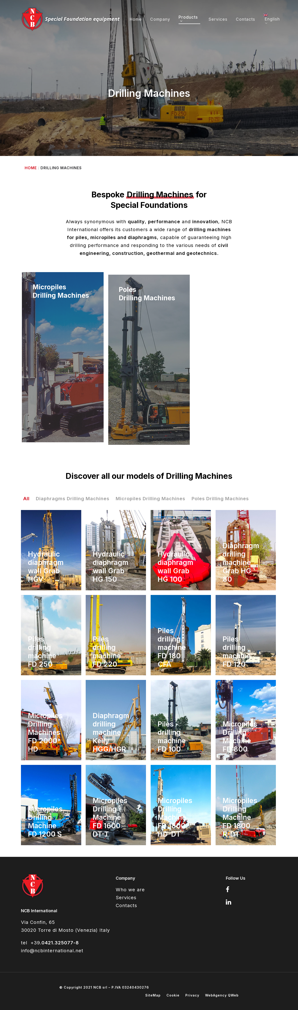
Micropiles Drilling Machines (150, 499)
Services (218, 19)
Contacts (245, 19)
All (26, 499)
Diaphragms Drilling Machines (72, 499)
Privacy (192, 995)
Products (188, 19)
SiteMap (153, 995)
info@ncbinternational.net (52, 950)
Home (136, 19)
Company (160, 19)
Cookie (172, 995)
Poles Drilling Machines (220, 499)
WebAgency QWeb (222, 995)
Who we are (130, 889)
